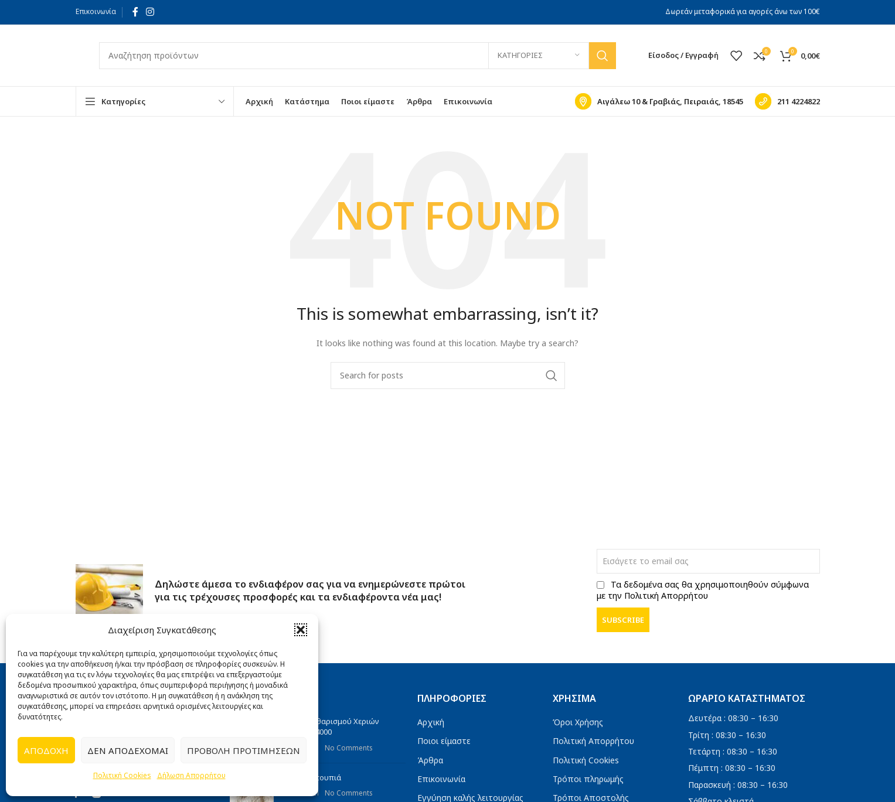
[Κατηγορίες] (538, 56)
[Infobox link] (659, 101)
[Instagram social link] (150, 12)
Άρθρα (430, 760)
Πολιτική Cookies (122, 775)
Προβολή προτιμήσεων (243, 750)
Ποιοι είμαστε (444, 740)
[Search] (357, 55)
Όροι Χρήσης (578, 722)
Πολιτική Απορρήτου (593, 740)
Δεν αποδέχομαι (127, 750)
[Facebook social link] (135, 12)
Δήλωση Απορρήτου (191, 775)
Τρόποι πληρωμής (588, 778)
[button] (301, 630)
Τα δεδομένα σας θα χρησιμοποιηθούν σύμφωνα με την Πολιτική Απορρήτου (703, 590)
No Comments (348, 747)
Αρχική (430, 722)
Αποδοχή (46, 750)
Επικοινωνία (96, 11)
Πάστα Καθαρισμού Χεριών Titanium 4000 (331, 726)
